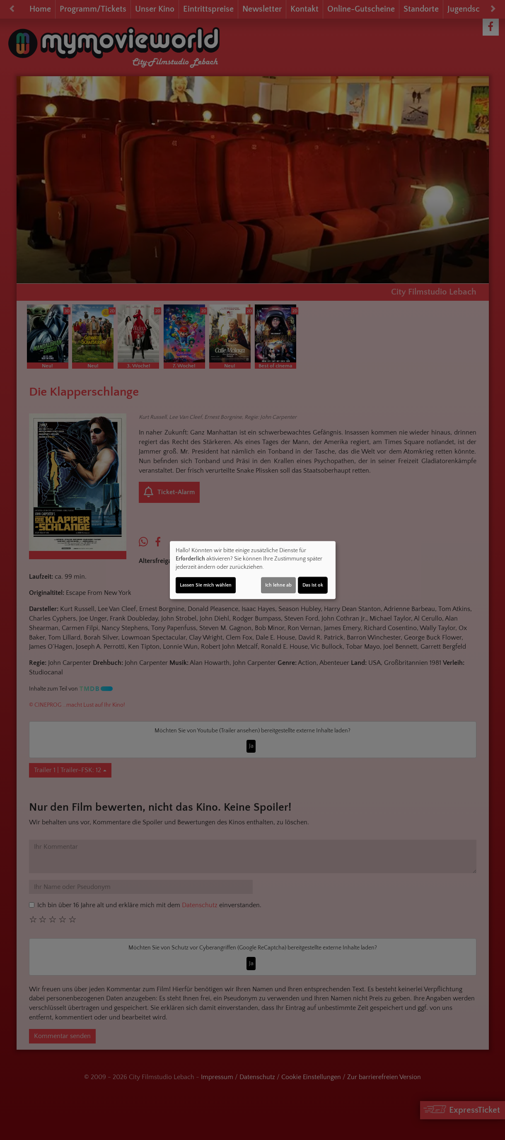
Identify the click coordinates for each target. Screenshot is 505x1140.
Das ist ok (312, 585)
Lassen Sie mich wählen (206, 585)
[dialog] (253, 570)
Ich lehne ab (278, 585)
